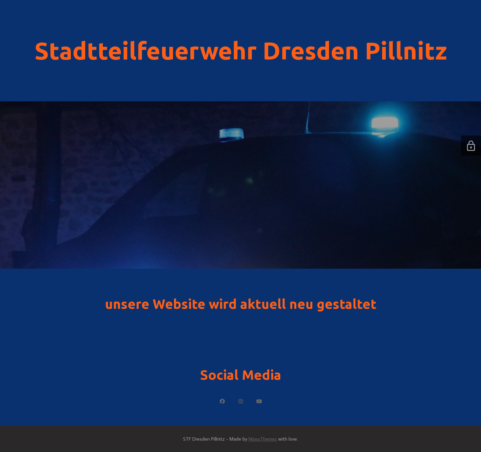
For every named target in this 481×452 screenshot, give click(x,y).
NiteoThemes (263, 439)
